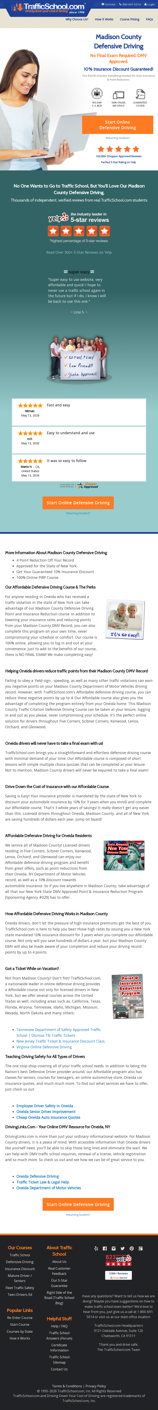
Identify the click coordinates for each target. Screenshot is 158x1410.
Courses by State (20, 1331)
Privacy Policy (96, 1386)
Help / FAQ (59, 1326)
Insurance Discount (20, 1269)
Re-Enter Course (20, 1317)
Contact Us (59, 1369)
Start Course (19, 1324)
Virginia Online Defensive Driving (44, 1046)
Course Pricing (129, 19)
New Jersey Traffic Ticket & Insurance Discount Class (60, 1041)
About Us (59, 1261)
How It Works (104, 19)
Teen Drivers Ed (20, 1294)
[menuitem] (77, 19)
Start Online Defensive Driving (78, 1204)
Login (149, 4)
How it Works (20, 1338)
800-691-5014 (130, 4)
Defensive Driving (20, 1262)
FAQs (149, 19)
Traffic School (19, 1255)
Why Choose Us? (77, 19)
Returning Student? (78, 1214)
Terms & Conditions (67, 1386)
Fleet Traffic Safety (20, 1288)
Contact (109, 4)
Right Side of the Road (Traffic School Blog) (59, 1297)
